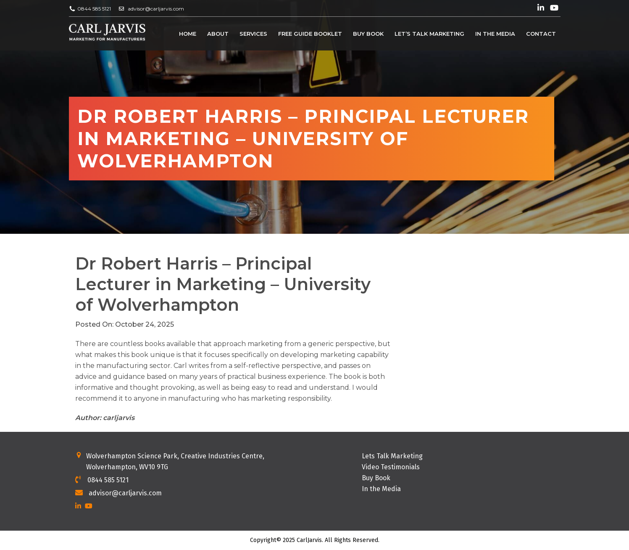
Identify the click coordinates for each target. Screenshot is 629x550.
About (218, 34)
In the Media (495, 34)
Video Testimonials (391, 467)
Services (253, 34)
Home (187, 34)
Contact (541, 34)
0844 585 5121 (94, 8)
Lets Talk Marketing (392, 456)
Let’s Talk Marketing (429, 34)
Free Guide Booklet (310, 34)
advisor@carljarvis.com (156, 8)
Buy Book (368, 34)
